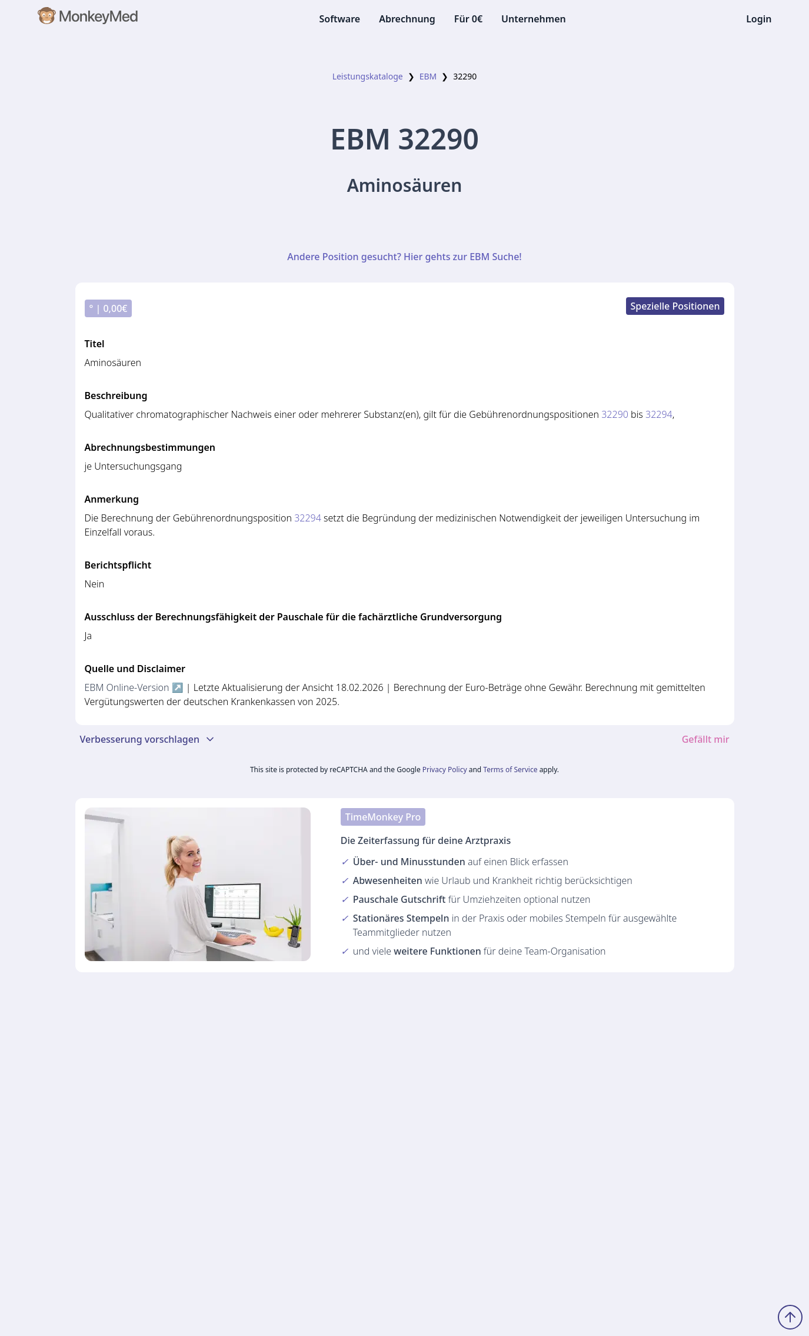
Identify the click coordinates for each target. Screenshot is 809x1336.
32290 (614, 414)
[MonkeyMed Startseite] (88, 19)
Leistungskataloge (367, 76)
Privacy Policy (444, 770)
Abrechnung (407, 18)
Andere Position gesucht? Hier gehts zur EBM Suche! (404, 256)
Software (339, 18)
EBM (428, 76)
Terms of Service (510, 770)
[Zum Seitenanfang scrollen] (790, 1317)
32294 (658, 414)
